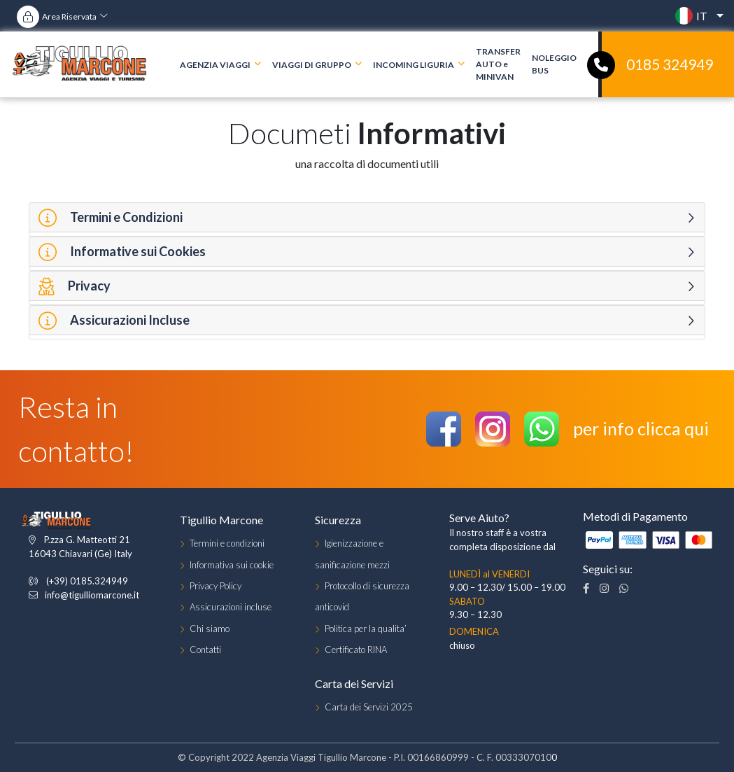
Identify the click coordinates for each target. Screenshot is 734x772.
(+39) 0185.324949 (87, 581)
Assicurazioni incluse (230, 606)
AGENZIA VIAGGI (215, 64)
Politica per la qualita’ (366, 628)
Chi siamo (210, 628)
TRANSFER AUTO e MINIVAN (498, 64)
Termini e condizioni (227, 543)
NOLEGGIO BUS (554, 64)
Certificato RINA (356, 649)
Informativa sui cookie (232, 564)
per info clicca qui (641, 428)
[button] (696, 15)
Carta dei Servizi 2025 (369, 707)
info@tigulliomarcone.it (92, 595)
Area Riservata (69, 16)
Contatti (205, 649)
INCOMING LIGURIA (413, 64)
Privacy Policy (215, 585)
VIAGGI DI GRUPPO (311, 64)
